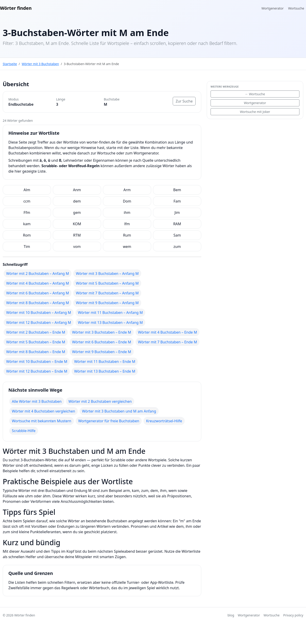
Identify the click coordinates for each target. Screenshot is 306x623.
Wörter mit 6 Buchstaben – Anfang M (37, 293)
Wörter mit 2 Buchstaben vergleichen (100, 401)
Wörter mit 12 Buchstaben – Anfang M (38, 322)
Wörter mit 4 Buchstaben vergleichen (43, 411)
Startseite (10, 64)
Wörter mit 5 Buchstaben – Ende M (35, 342)
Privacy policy (293, 615)
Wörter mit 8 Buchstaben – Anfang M (37, 302)
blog (231, 615)
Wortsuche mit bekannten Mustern (41, 420)
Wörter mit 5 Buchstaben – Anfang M (107, 283)
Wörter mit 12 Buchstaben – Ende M (36, 371)
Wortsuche (296, 8)
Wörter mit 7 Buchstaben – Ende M (167, 342)
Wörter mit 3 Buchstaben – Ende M (101, 332)
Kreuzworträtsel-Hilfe (164, 420)
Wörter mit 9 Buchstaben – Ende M (101, 351)
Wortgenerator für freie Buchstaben (108, 420)
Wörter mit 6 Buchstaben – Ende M (101, 342)
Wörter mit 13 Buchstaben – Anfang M (110, 322)
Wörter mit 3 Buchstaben (40, 64)
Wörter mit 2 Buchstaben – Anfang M (37, 273)
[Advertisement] (255, 154)
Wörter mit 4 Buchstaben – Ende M (167, 332)
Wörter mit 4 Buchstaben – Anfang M (37, 283)
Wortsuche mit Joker (255, 112)
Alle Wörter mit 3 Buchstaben (36, 401)
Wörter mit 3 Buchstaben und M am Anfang (119, 411)
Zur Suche (184, 101)
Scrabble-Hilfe (23, 430)
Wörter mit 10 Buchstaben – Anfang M (38, 312)
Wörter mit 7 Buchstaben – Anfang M (107, 293)
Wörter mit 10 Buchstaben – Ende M (36, 361)
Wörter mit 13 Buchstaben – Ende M (104, 371)
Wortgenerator (273, 8)
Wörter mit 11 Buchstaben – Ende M (104, 361)
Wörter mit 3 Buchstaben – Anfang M (107, 273)
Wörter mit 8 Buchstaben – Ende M (35, 351)
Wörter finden (16, 8)
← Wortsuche (255, 94)
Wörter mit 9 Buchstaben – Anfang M (107, 302)
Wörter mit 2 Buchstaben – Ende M (35, 332)
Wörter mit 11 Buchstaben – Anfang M (110, 312)
